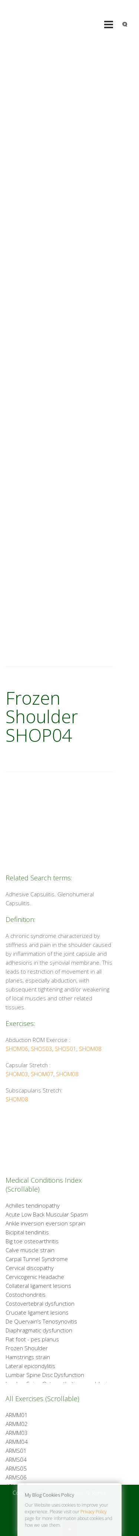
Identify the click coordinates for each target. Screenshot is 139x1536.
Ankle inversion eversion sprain (45, 1223)
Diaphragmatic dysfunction (39, 1330)
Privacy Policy (93, 1512)
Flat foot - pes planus (32, 1339)
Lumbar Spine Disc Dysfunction (45, 1374)
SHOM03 (17, 1074)
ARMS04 (16, 1459)
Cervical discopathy (30, 1268)
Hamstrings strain (28, 1357)
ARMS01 (16, 1450)
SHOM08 (90, 1048)
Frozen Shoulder (27, 1348)
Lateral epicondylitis (30, 1366)
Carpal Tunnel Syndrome (37, 1259)
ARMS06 (16, 1477)
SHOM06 (17, 1048)
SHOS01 (65, 1048)
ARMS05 (16, 1468)
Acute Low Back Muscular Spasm (47, 1214)
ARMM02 (17, 1424)
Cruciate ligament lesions (37, 1312)
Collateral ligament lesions (38, 1285)
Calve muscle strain (30, 1250)
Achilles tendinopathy (33, 1205)
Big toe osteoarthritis (32, 1241)
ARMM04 (17, 1441)
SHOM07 (42, 1074)
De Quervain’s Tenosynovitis (41, 1321)
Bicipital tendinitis (27, 1232)
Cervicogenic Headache (35, 1276)
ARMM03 (17, 1432)
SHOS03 (41, 1048)
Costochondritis (26, 1294)
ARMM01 (17, 1415)
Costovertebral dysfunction (40, 1303)
